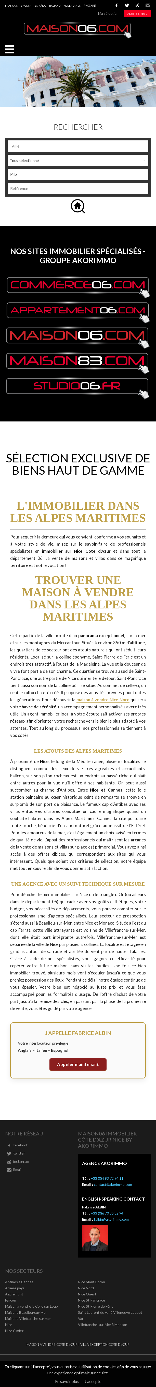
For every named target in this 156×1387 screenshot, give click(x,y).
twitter (127, 5)
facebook (116, 5)
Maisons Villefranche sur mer (28, 1318)
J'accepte (93, 1381)
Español (40, 5)
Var (80, 1318)
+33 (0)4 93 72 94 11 (107, 1178)
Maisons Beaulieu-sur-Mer (26, 1312)
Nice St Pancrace (91, 1300)
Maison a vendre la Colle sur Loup (31, 1306)
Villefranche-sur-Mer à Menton (102, 1324)
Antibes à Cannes (19, 1282)
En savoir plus (67, 1381)
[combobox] (78, 146)
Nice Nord (86, 1288)
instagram (137, 5)
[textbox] (79, 146)
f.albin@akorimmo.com (111, 1219)
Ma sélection (108, 13)
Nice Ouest (87, 1294)
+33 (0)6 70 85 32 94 (107, 1213)
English (26, 5)
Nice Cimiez (14, 1330)
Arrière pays (14, 1288)
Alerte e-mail (137, 13)
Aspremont (14, 1294)
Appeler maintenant (78, 1064)
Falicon (10, 1300)
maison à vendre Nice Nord (102, 699)
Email (148, 5)
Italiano (54, 5)
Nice (8, 1324)
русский (90, 5)
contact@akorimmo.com (113, 1184)
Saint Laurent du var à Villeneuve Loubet (110, 1312)
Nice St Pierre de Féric (95, 1306)
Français (11, 5)
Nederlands (72, 5)
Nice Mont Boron (91, 1282)
